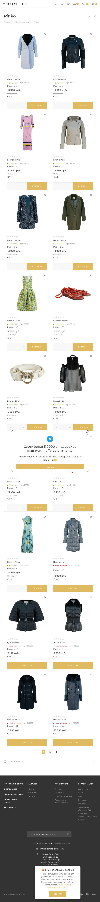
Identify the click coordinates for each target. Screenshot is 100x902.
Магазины (59, 790)
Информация (85, 781)
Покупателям (62, 781)
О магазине (10, 787)
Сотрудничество (13, 792)
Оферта (81, 817)
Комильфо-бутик (14, 781)
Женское (32, 787)
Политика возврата (63, 794)
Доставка (82, 798)
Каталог (33, 781)
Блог (80, 794)
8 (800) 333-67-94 (43, 841)
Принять (58, 894)
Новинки (82, 790)
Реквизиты (10, 805)
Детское (31, 794)
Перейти (50, 467)
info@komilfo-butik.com (52, 846)
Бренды (58, 787)
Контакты (82, 801)
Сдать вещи (83, 787)
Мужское (32, 790)
